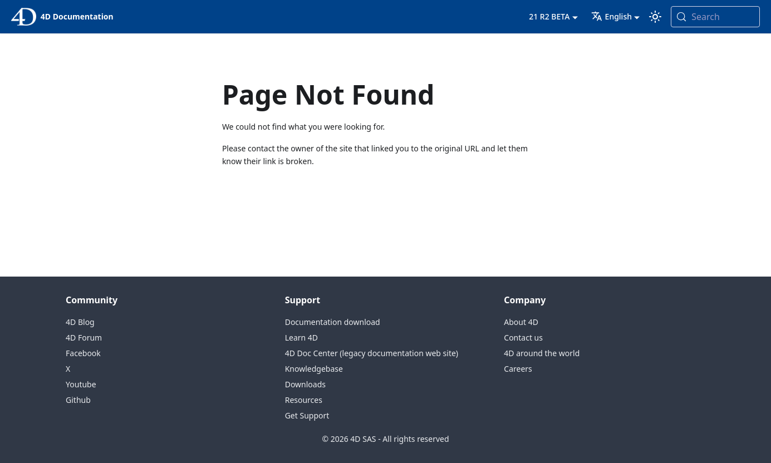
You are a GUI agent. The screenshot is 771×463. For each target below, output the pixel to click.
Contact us (523, 337)
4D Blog (80, 322)
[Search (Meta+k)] (715, 16)
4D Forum (84, 337)
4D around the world (542, 353)
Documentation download (332, 322)
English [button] (611, 16)
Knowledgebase (314, 368)
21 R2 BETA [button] (549, 16)
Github (78, 400)
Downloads (305, 384)
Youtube (81, 384)
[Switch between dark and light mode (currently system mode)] (655, 17)
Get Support (307, 415)
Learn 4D (301, 337)
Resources (303, 400)
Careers (518, 368)
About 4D (521, 322)
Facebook (83, 353)
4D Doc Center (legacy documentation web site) (371, 353)
